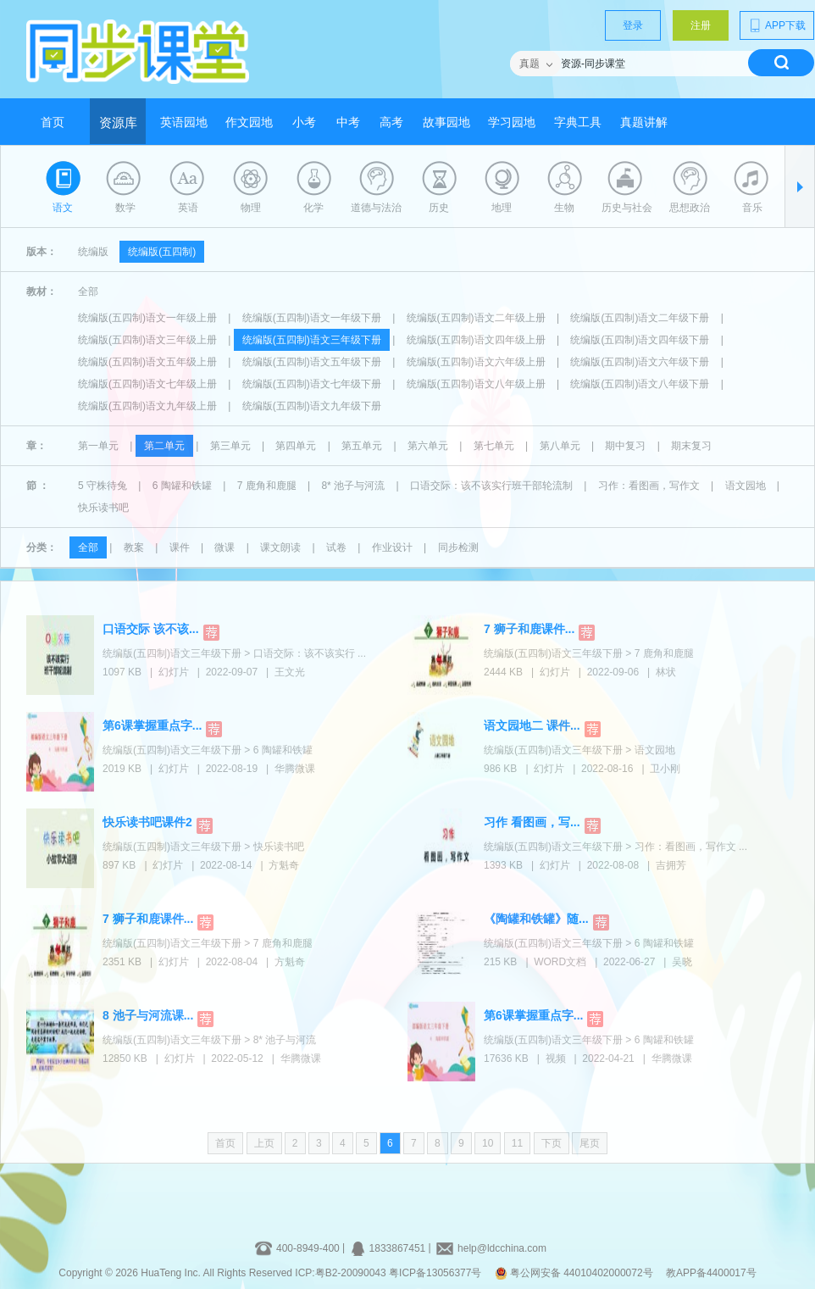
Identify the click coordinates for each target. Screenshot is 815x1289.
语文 (63, 208)
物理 (251, 208)
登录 (633, 25)
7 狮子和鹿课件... (529, 629)
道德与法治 (376, 208)
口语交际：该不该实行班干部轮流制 (491, 486)
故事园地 (446, 122)
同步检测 (458, 547)
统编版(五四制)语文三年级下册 (311, 340)
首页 (52, 122)
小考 (304, 122)
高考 (391, 122)
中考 (348, 122)
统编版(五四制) (162, 252)
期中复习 (625, 446)
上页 (264, 1143)
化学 (313, 208)
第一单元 (98, 446)
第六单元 (428, 446)
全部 (88, 291)
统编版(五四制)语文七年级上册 (147, 384)
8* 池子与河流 (353, 486)
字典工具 (578, 122)
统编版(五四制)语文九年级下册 (311, 406)
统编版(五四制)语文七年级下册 (311, 384)
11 (517, 1143)
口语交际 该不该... (151, 629)
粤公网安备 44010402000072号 (575, 1273)
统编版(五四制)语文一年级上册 (147, 318)
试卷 (336, 547)
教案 (134, 547)
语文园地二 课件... (532, 725)
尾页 (589, 1143)
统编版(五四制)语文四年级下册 (639, 340)
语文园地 (745, 486)
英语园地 (184, 122)
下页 (551, 1143)
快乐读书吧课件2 (147, 822)
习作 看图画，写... (532, 822)
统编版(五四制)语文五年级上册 (147, 362)
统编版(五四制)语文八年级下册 (639, 384)
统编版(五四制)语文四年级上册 (476, 340)
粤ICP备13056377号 (435, 1273)
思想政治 (689, 208)
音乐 (752, 208)
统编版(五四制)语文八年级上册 (476, 384)
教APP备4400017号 (711, 1273)
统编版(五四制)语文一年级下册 (311, 318)
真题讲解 (644, 122)
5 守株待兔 (102, 486)
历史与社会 (627, 208)
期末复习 (691, 446)
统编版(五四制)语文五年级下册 (311, 362)
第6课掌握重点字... (152, 725)
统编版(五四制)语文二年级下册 (639, 318)
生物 (564, 208)
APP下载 (777, 25)
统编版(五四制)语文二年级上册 (476, 318)
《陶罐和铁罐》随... (536, 918)
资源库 (118, 123)
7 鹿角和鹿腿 (267, 486)
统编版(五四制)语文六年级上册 (476, 362)
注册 (700, 25)
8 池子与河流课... (148, 1015)
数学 (125, 208)
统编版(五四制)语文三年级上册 (147, 340)
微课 (224, 547)
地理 (501, 208)
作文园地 (249, 122)
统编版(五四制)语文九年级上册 (147, 406)
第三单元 (230, 446)
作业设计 (392, 547)
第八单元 (560, 446)
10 (487, 1143)
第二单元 (164, 446)
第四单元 (295, 446)
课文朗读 (280, 547)
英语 (188, 208)
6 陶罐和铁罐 (182, 486)
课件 (179, 547)
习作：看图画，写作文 (649, 486)
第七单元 (494, 446)
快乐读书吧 (103, 508)
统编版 (93, 252)
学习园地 (511, 122)
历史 (439, 208)
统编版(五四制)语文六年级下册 (639, 362)
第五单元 (361, 446)
